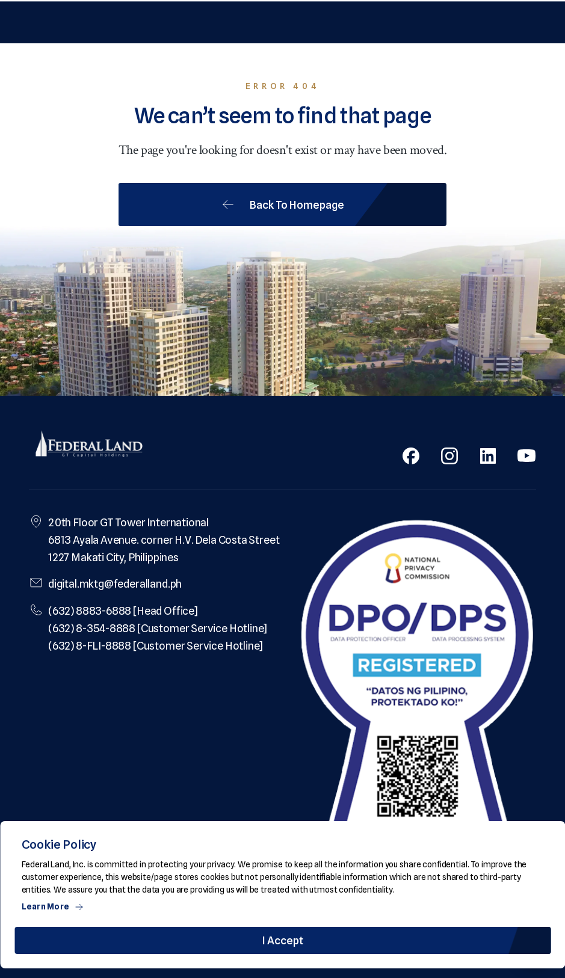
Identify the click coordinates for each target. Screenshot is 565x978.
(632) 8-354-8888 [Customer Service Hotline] (157, 628)
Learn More (53, 906)
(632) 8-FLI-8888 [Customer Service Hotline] (155, 645)
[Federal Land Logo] (89, 445)
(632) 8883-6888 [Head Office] (123, 610)
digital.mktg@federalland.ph (115, 583)
